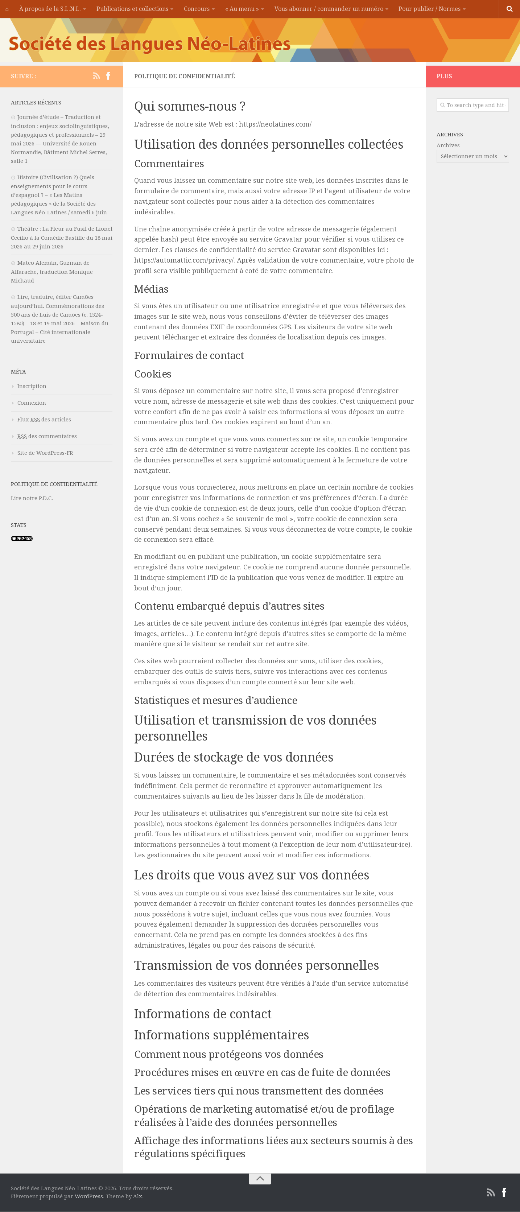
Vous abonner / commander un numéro (327, 8)
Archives (448, 146)
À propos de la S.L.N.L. (50, 8)
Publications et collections (132, 8)
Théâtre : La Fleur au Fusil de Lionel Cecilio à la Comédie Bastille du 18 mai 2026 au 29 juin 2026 (61, 238)
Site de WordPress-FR (45, 453)
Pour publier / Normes (428, 8)
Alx (137, 1197)
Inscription (31, 386)
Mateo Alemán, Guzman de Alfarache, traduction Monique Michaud (52, 272)
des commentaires (47, 436)
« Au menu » (241, 8)
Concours (196, 8)
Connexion (31, 403)
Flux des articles (44, 420)
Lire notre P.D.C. (32, 498)
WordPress (89, 1197)
